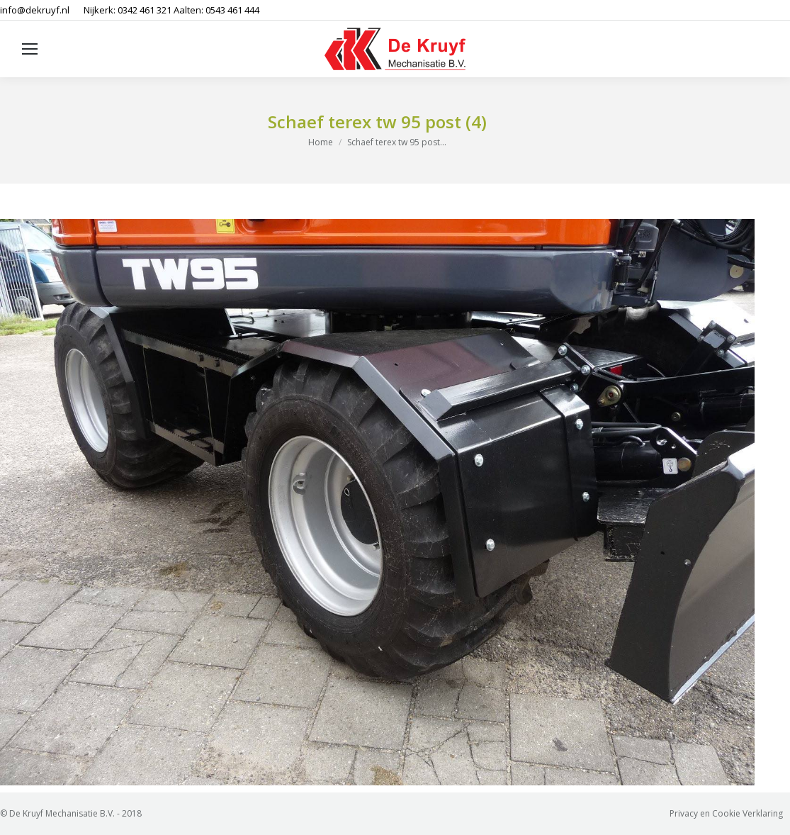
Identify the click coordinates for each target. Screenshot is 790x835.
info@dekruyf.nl (34, 10)
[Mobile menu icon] (29, 48)
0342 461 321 (144, 10)
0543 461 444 (232, 10)
